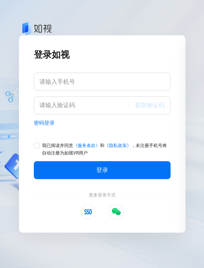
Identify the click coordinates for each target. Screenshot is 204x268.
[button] (88, 211)
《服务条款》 (86, 145)
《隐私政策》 (117, 145)
